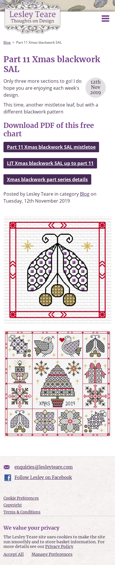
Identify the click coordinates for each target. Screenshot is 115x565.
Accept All (13, 554)
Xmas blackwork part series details (47, 179)
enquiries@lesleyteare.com (43, 467)
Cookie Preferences (21, 498)
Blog (7, 42)
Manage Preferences (52, 554)
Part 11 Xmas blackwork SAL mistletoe (51, 147)
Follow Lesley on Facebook (43, 477)
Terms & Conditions (22, 512)
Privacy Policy (59, 546)
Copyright (12, 505)
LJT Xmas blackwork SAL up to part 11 (50, 163)
